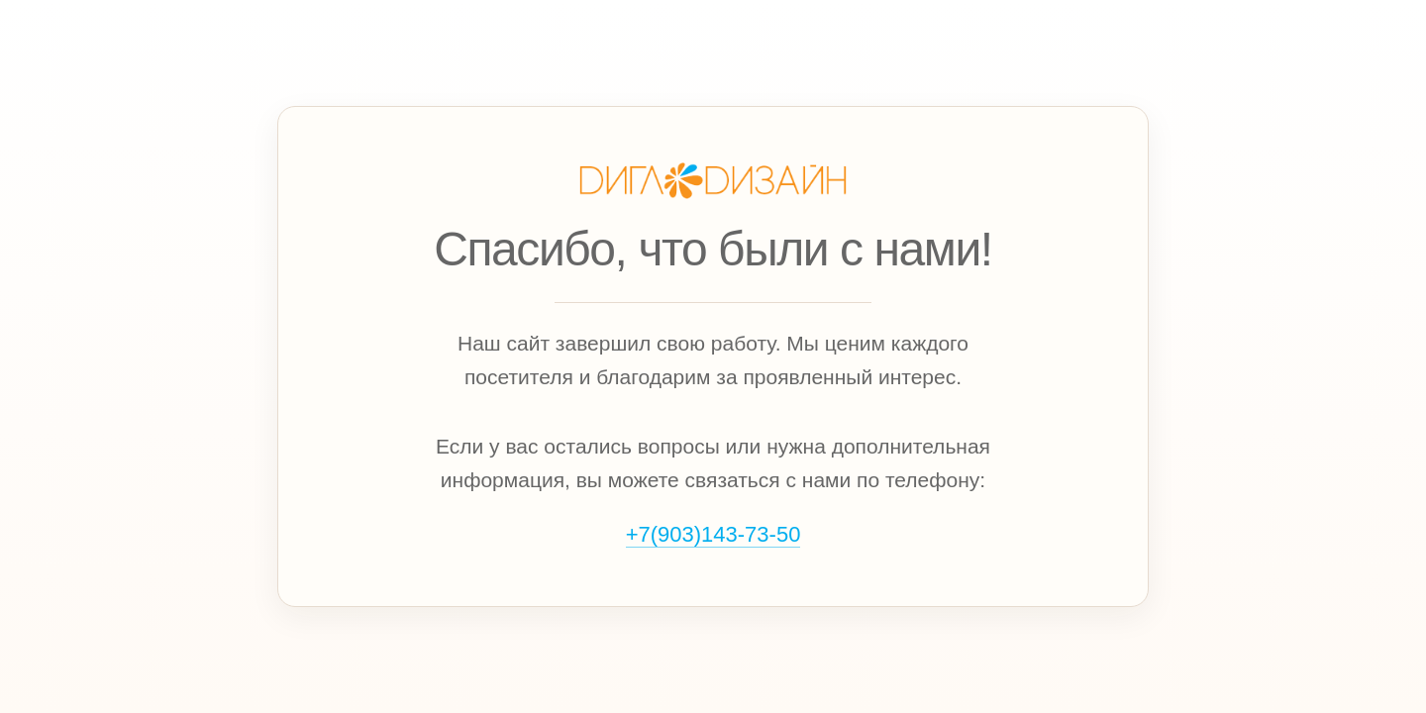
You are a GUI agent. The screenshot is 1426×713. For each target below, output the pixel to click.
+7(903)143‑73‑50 (713, 534)
